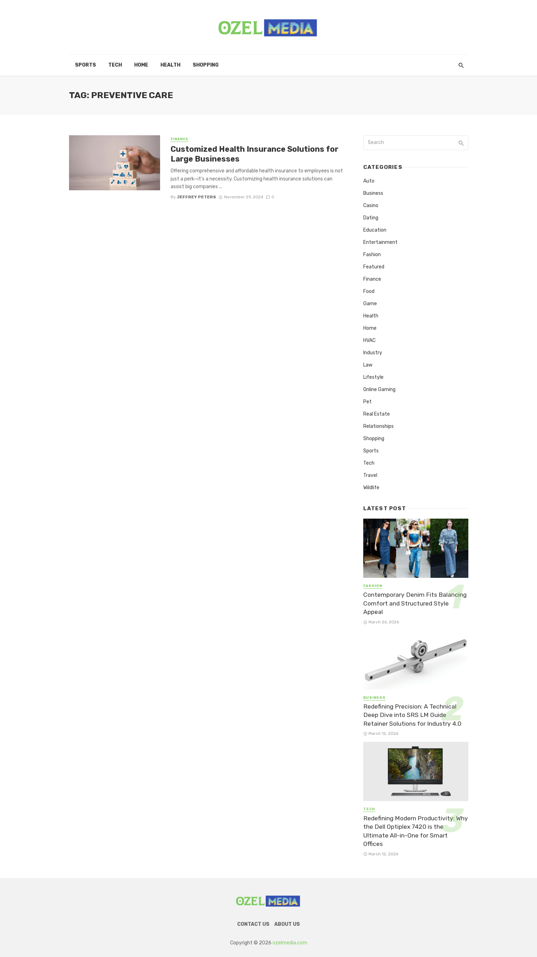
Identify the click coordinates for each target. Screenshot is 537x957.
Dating (370, 218)
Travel (370, 475)
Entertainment (380, 242)
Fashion (372, 255)
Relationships (378, 426)
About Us (287, 924)
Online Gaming (379, 389)
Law (367, 365)
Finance (179, 139)
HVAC (369, 340)
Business (373, 193)
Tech (115, 65)
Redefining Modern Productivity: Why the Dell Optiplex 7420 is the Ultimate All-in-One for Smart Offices (415, 831)
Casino (370, 206)
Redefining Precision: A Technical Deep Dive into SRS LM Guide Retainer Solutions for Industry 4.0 (412, 715)
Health (170, 65)
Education (374, 230)
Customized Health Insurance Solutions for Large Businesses (254, 154)
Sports (85, 65)
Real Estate (376, 414)
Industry (372, 353)
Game (370, 304)
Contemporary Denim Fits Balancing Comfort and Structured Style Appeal (415, 603)
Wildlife (371, 488)
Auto (368, 181)
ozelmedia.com (290, 943)
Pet (367, 402)
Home (141, 65)
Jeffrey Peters (196, 196)
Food (368, 291)
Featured (373, 267)
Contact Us (253, 924)
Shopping (206, 65)
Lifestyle (373, 377)
